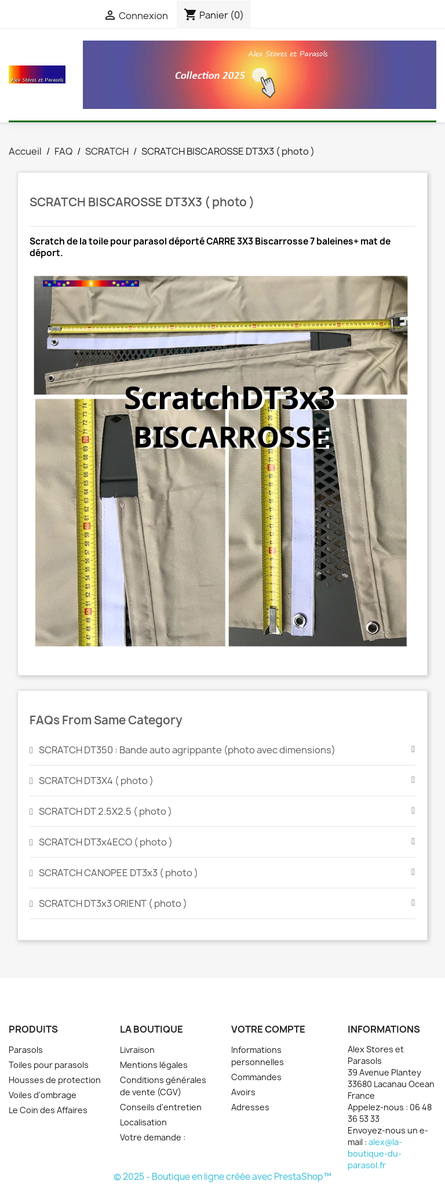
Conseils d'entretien (161, 1107)
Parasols (26, 1049)
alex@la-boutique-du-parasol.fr (375, 1153)
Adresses (250, 1107)
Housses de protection (55, 1079)
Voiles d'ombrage (42, 1094)
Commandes (256, 1076)
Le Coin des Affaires (48, 1110)
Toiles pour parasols (49, 1064)
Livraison (137, 1049)
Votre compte (268, 1029)
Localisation (143, 1122)
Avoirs (243, 1092)
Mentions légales (154, 1064)
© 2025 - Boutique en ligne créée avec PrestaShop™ (222, 1177)
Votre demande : (152, 1137)
